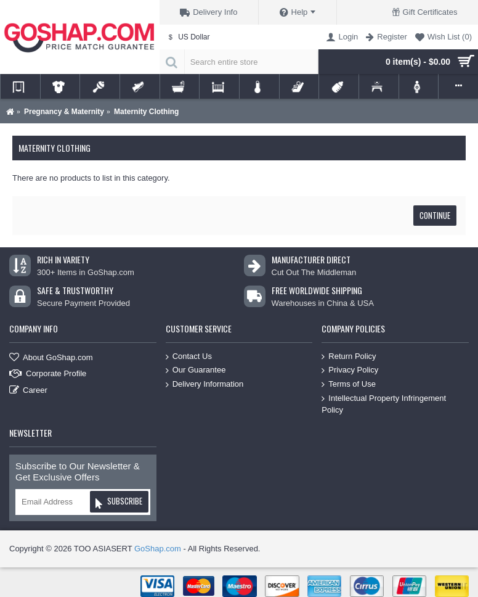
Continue (434, 215)
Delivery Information (205, 384)
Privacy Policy (350, 370)
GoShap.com (157, 548)
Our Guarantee (196, 370)
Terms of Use (349, 384)
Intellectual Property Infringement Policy (384, 403)
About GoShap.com (50, 357)
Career (28, 390)
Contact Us (189, 357)
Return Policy (349, 357)
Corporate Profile (47, 374)
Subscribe (118, 503)
